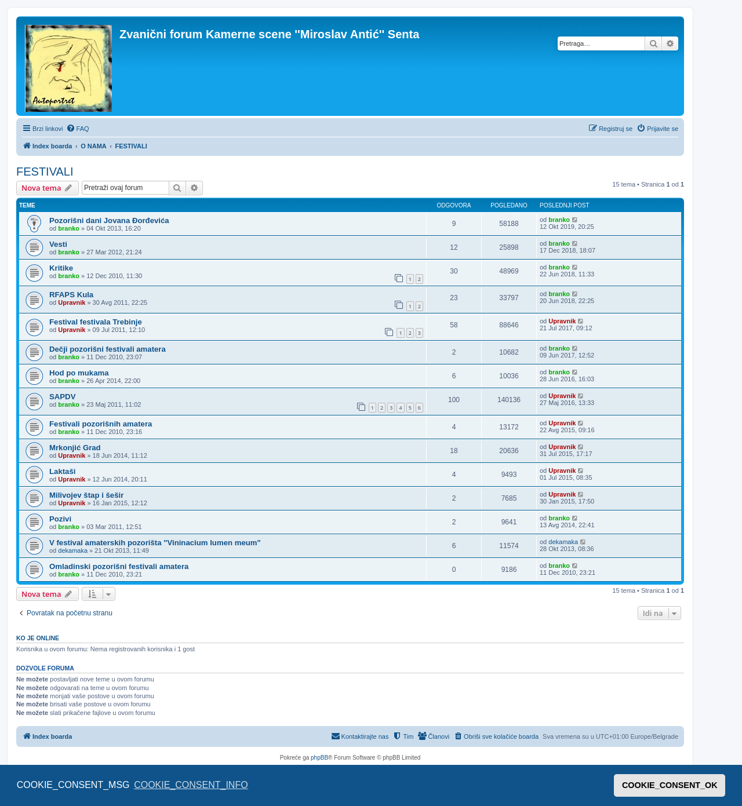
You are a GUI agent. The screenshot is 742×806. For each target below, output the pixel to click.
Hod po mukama (79, 373)
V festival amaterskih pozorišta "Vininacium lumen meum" (155, 542)
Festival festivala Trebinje (95, 322)
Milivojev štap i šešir (86, 495)
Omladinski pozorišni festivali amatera (118, 566)
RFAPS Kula (71, 294)
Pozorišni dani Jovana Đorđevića (109, 220)
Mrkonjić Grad (75, 447)
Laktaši (62, 471)
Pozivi (60, 519)
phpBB (319, 757)
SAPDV (62, 396)
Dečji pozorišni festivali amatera (107, 349)
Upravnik (71, 302)
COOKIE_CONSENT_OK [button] (670, 785)
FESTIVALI (45, 171)
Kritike (61, 268)
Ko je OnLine (37, 637)
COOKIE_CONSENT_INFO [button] (191, 785)
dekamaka (73, 550)
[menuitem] (77, 129)
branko (68, 228)
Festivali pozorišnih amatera (100, 424)
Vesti (58, 244)
